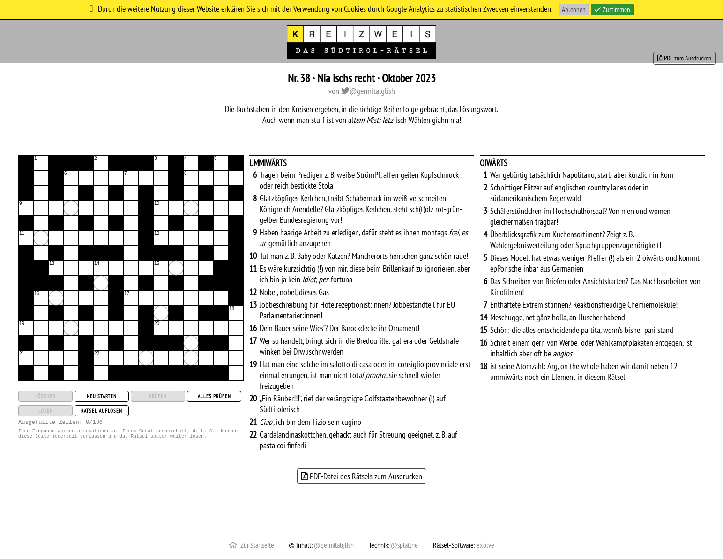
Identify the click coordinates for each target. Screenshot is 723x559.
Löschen (45, 396)
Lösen (45, 411)
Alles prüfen (214, 396)
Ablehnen (574, 9)
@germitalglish (368, 90)
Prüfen (158, 396)
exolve (485, 545)
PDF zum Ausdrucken (684, 58)
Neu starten (102, 396)
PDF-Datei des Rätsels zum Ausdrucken (361, 476)
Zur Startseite (251, 545)
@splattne (404, 545)
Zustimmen (612, 9)
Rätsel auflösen (101, 411)
